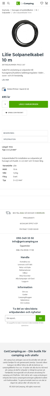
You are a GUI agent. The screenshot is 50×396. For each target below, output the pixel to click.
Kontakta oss (25, 262)
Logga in (25, 281)
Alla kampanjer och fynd (25, 278)
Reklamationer (25, 270)
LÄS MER (5, 80)
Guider (25, 294)
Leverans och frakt (25, 264)
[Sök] (8, 3)
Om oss (25, 292)
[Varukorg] (46, 3)
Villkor (25, 273)
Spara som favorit (14, 113)
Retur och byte (25, 267)
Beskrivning (8, 133)
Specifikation (9, 139)
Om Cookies (25, 303)
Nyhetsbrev (25, 300)
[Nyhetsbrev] (40, 318)
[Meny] (3, 3)
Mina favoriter (25, 276)
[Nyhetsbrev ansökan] (20, 318)
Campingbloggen (25, 297)
